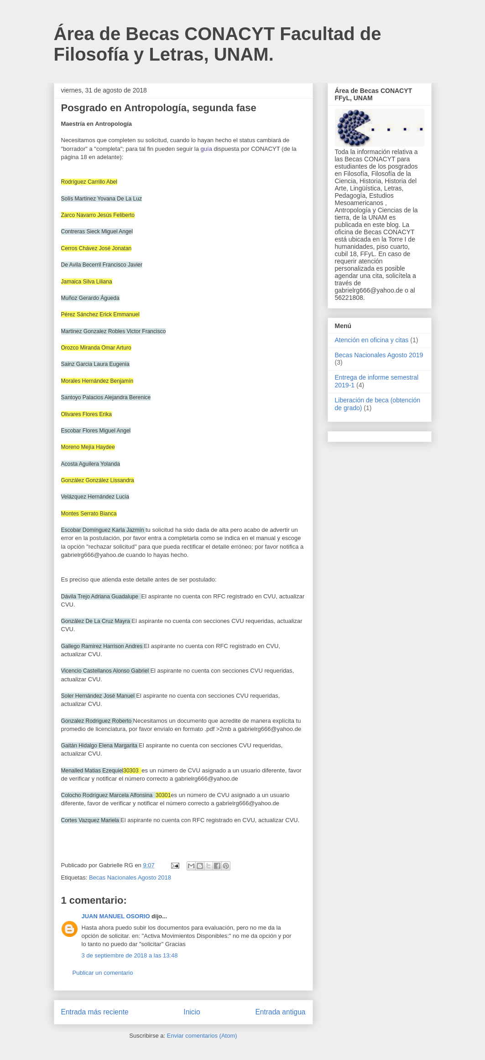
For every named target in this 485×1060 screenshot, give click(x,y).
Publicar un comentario (103, 972)
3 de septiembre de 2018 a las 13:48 (130, 955)
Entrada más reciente (95, 1012)
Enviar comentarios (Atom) (202, 1035)
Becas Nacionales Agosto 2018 (130, 877)
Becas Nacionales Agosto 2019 (379, 355)
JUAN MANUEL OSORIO (116, 916)
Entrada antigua (280, 1012)
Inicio (191, 1012)
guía (206, 148)
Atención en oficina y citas (372, 340)
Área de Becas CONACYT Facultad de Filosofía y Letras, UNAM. (217, 44)
